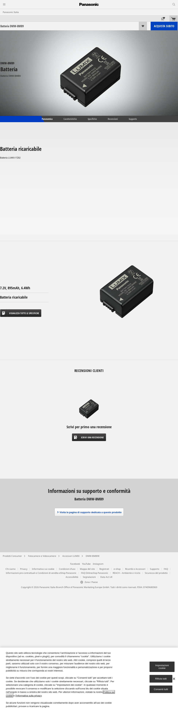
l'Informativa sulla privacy (28, 695)
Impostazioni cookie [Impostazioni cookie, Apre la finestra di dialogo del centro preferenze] (162, 667)
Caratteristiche (70, 119)
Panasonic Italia (11, 12)
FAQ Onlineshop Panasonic (94, 573)
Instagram (98, 563)
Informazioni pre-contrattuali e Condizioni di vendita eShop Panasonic (41, 573)
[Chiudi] (174, 679)
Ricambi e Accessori (135, 568)
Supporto (133, 119)
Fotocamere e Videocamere (42, 556)
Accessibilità (72, 577)
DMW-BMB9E (93, 556)
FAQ (166, 568)
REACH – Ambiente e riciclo (126, 573)
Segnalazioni (89, 577)
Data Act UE (106, 577)
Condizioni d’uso (67, 568)
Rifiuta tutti (161, 678)
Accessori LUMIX (71, 556)
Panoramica (47, 119)
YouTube (86, 563)
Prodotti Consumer (12, 556)
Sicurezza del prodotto (156, 573)
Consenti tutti (161, 689)
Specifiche (92, 119)
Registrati (104, 568)
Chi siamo (10, 568)
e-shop (117, 568)
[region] (89, 679)
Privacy (23, 568)
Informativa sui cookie (43, 568)
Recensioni (113, 119)
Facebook (75, 563)
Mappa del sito (87, 568)
